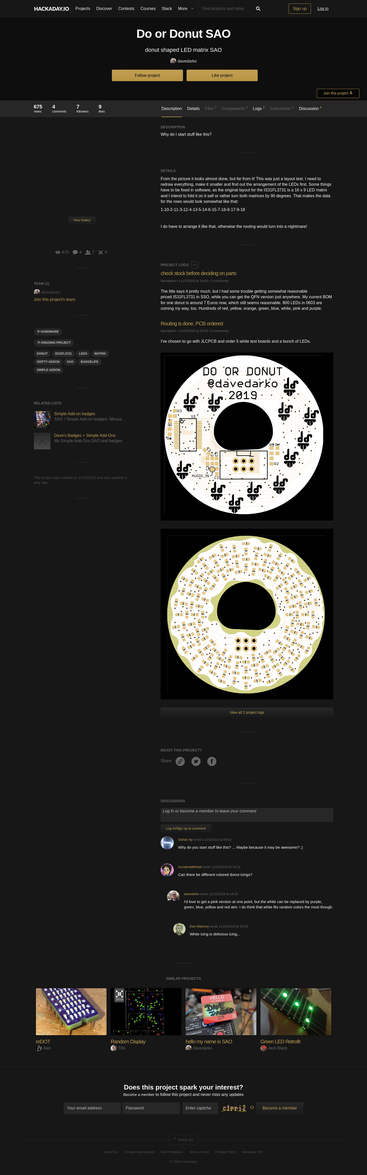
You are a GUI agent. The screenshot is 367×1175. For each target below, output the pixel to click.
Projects (82, 8)
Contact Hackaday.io (139, 1153)
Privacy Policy (225, 1153)
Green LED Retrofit (282, 1041)
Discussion (310, 108)
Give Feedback (172, 1153)
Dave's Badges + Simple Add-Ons (85, 435)
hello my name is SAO (211, 1041)
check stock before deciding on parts (201, 273)
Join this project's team (54, 299)
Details (193, 108)
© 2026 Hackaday (183, 1163)
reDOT (43, 1041)
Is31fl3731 (63, 353)
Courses (148, 8)
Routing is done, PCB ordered (194, 323)
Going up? (183, 1141)
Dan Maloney (199, 926)
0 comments (220, 331)
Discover (104, 8)
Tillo (118, 1048)
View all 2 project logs (247, 712)
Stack (167, 8)
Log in (323, 8)
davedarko (183, 61)
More (187, 9)
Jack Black (273, 1048)
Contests (126, 8)
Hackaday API (252, 1153)
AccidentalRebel (190, 867)
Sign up (300, 8)
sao (70, 362)
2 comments (220, 281)
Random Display (129, 1041)
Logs (259, 108)
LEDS (83, 353)
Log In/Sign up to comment (185, 828)
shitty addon (48, 362)
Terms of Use (199, 1153)
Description (172, 108)
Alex (43, 1048)
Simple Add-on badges (74, 414)
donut (42, 353)
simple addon (48, 370)
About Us (111, 1153)
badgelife (89, 362)
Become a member (139, 1095)
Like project (222, 75)
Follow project (147, 75)
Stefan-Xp (185, 840)
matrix (100, 353)
